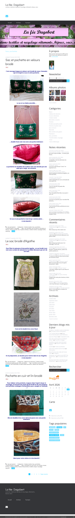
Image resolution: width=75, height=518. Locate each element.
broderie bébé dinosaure (25, 364)
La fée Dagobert (14, 4)
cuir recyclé (39, 465)
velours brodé (13, 229)
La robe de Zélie (53, 191)
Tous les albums (52, 102)
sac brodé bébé (15, 364)
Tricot (50, 139)
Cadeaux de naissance (29, 361)
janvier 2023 (52, 314)
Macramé (51, 129)
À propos (27, 22)
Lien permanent (10, 227)
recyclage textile (41, 229)
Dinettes (51, 122)
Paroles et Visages (60, 340)
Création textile (28, 227)
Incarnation (52, 350)
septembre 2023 (53, 300)
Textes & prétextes (60, 346)
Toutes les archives (53, 319)
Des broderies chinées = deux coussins (59, 152)
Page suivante (44, 474)
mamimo (51, 233)
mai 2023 (51, 306)
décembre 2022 (53, 316)
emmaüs (26, 229)
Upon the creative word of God (57, 348)
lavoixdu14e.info (62, 361)
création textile (33, 229)
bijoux (56, 430)
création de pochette (23, 466)
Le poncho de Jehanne (54, 198)
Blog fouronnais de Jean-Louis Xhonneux (58, 334)
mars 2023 (51, 310)
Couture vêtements (54, 116)
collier (62, 435)
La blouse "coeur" (53, 165)
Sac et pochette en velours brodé (22, 62)
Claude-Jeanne (53, 227)
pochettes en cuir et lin (30, 465)
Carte (52, 401)
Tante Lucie (52, 255)
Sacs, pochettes (36, 227)
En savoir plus (63, 516)
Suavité (51, 346)
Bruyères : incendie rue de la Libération (59, 330)
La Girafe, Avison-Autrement (58, 331)
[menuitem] (9, 23)
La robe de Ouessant (54, 185)
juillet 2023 (52, 304)
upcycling (52, 427)
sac (25, 228)
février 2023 (52, 312)
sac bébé (34, 363)
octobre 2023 (52, 298)
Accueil (10, 22)
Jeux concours (52, 128)
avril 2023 (51, 308)
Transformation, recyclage (12, 228)
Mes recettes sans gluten (55, 131)
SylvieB (51, 248)
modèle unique (33, 466)
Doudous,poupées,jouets (11, 363)
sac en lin (7, 364)
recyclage (39, 466)
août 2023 (51, 302)
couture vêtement (54, 437)
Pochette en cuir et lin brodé (23, 376)
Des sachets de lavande (55, 158)
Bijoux (50, 112)
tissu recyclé (21, 229)
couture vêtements (54, 440)
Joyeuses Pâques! (53, 336)
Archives (18, 22)
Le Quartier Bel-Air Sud (58, 357)
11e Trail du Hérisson (54, 333)
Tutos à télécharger (54, 141)
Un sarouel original (54, 205)
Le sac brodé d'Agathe (20, 241)
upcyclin (7, 468)
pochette (29, 228)
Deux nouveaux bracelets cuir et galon (59, 211)
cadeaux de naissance (37, 364)
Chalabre (56, 353)
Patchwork (52, 134)
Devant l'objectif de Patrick (57, 344)
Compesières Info (64, 336)
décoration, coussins (54, 120)
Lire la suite (55, 56)
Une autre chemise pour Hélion (57, 172)
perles (51, 430)
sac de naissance (41, 363)
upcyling (7, 231)
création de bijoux (54, 432)
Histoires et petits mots (55, 126)
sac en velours (35, 228)
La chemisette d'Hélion (55, 178)
